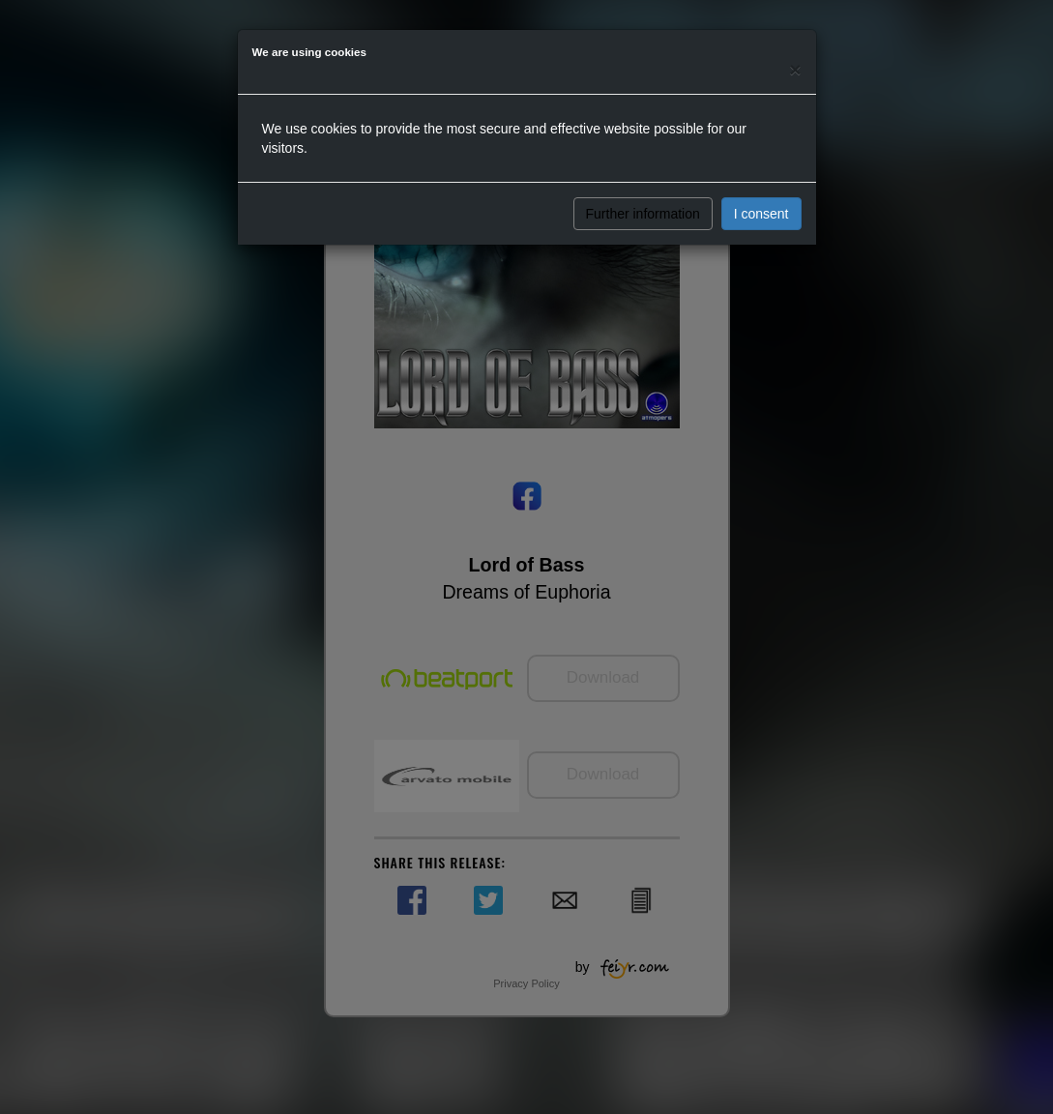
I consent (761, 213)
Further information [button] (643, 213)
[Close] (795, 69)
